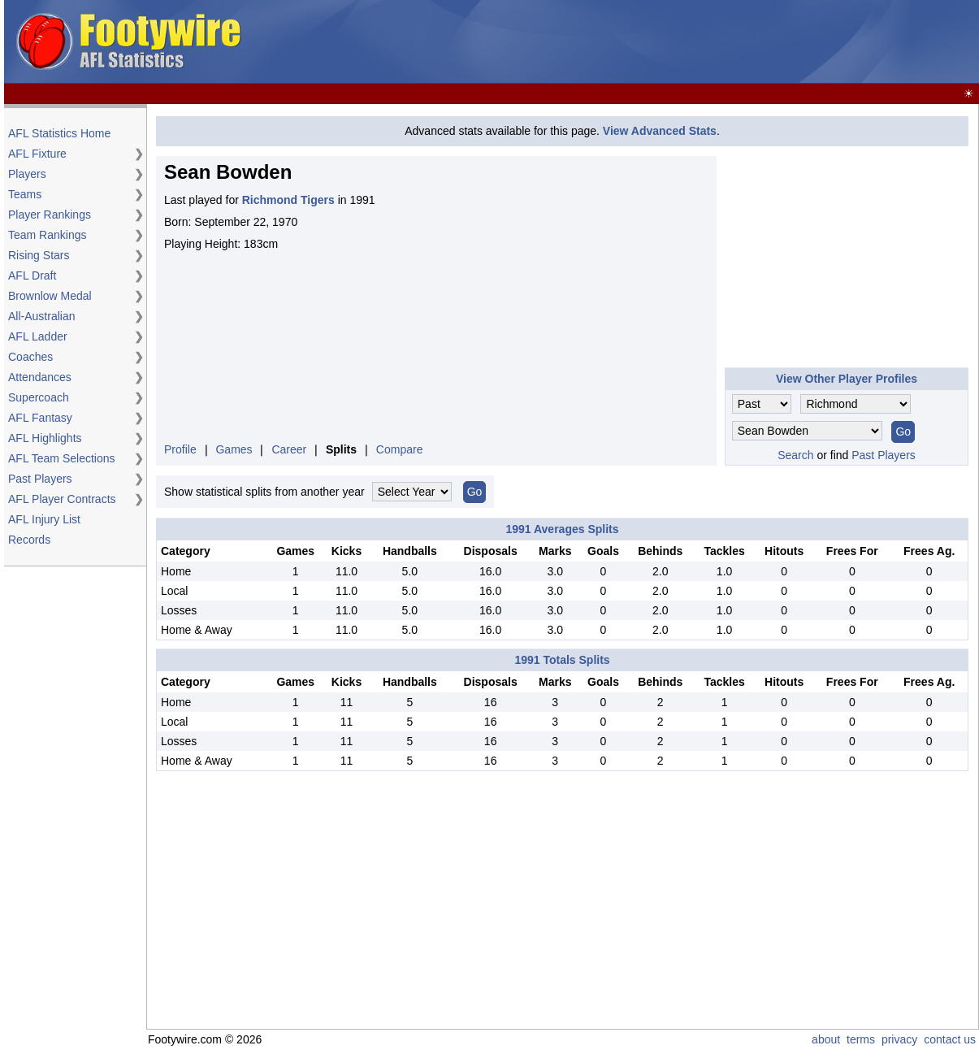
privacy (899, 1039)
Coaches (30, 356)
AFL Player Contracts (62, 498)
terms (861, 1039)
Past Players (40, 478)
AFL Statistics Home (59, 133)
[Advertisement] (846, 257)
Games (233, 449)
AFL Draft (32, 275)
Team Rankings (47, 234)
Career (288, 449)
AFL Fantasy (40, 417)
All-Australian (41, 316)
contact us (950, 1039)
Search (795, 455)
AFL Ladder (37, 336)
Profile (180, 449)
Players (27, 173)
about (826, 1039)
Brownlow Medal (50, 295)
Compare (399, 449)
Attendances (39, 377)
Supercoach (38, 397)
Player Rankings (49, 214)
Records (29, 539)
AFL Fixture (37, 153)
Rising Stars (38, 255)
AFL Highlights (45, 438)
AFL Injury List (44, 519)
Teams (24, 194)
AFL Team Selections (61, 458)
